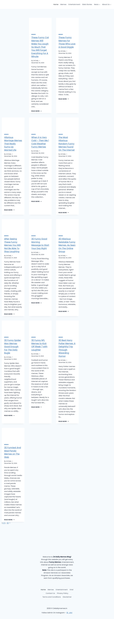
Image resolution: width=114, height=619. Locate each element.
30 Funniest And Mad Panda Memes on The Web (12, 452)
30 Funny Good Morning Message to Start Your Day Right (40, 243)
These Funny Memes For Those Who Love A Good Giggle (66, 42)
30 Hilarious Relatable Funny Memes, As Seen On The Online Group (66, 245)
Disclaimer (67, 597)
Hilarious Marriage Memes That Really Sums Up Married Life (13, 144)
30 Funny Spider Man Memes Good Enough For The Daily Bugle (12, 346)
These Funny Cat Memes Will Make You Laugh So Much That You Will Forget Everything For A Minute (40, 47)
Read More (36, 111)
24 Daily (36, 61)
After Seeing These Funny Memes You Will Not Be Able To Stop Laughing (12, 245)
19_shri (69, 612)
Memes (63, 4)
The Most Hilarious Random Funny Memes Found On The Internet (66, 144)
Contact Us (50, 593)
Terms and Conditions (51, 597)
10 (8, 523)
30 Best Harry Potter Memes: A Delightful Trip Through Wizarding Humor (66, 348)
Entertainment (74, 4)
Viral (71, 589)
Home (55, 4)
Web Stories (87, 4)
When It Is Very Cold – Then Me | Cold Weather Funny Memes (40, 142)
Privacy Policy (62, 593)
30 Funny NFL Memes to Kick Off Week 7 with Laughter (39, 345)
